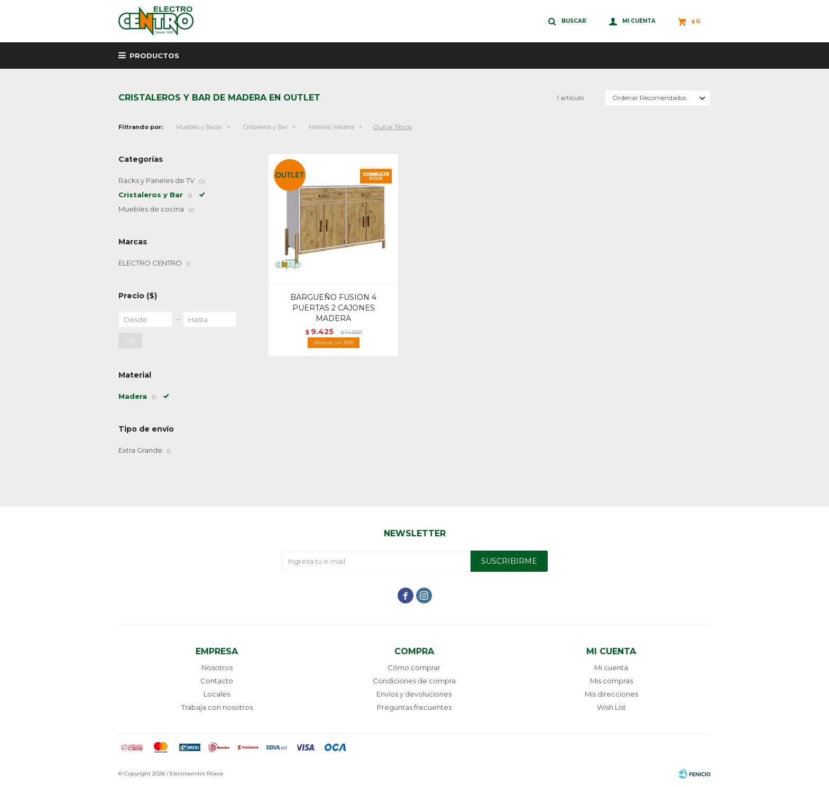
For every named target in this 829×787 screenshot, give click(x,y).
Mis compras (611, 680)
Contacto (216, 680)
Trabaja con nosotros (217, 707)
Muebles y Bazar (199, 127)
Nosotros (217, 667)
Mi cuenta (611, 667)
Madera (331, 127)
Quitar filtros (392, 127)
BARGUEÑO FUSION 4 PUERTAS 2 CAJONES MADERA (333, 307)
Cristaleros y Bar (265, 127)
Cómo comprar (414, 667)
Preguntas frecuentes (414, 707)
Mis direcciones (611, 694)
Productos (154, 55)
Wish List (611, 707)
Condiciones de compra (414, 680)
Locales (217, 694)
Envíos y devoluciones (414, 694)
